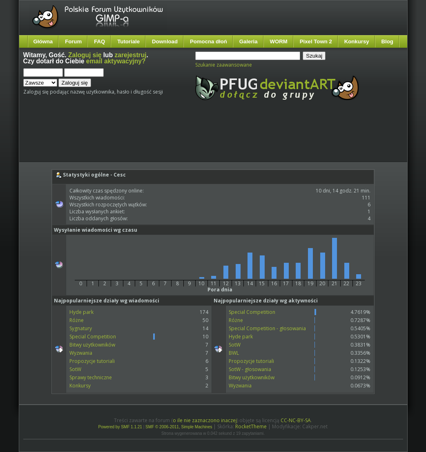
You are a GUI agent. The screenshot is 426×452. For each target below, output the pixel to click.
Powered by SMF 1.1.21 (120, 427)
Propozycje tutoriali (92, 361)
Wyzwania (80, 352)
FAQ (99, 41)
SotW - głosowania (250, 369)
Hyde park (81, 312)
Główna (43, 41)
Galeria (248, 41)
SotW (75, 369)
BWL (234, 352)
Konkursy (356, 41)
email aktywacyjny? (116, 61)
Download (165, 41)
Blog (387, 41)
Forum (73, 41)
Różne (76, 320)
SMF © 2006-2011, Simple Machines (178, 427)
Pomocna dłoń (208, 41)
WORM (279, 41)
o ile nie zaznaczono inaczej (205, 420)
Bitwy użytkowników (92, 344)
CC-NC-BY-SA (296, 420)
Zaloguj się (84, 54)
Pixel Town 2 (316, 41)
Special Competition (92, 336)
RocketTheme (251, 426)
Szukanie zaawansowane (223, 64)
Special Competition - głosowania (267, 328)
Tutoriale (128, 41)
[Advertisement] (176, 138)
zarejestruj (131, 54)
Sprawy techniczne (90, 377)
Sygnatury (80, 328)
